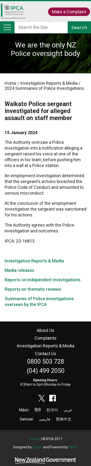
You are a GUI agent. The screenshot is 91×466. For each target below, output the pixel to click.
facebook (52, 398)
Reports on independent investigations (43, 279)
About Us (45, 330)
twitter (41, 398)
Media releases (19, 270)
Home (13, 12)
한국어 (52, 410)
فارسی (44, 419)
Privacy (34, 439)
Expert (37, 447)
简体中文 (63, 419)
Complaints (45, 338)
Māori (24, 410)
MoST (73, 447)
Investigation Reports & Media (34, 260)
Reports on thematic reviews (33, 289)
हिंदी (37, 410)
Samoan (26, 419)
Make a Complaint (69, 11)
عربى (68, 410)
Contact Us (45, 353)
